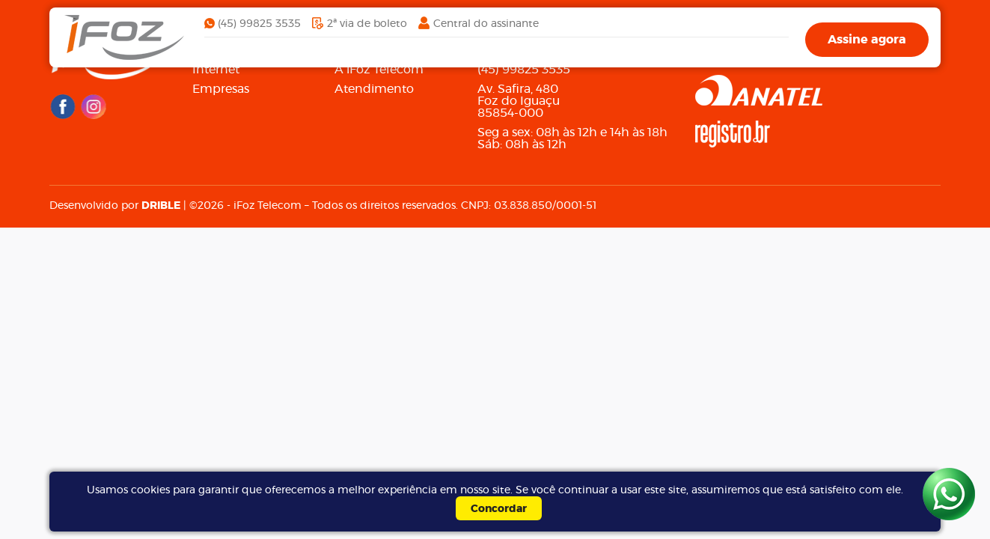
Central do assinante (486, 24)
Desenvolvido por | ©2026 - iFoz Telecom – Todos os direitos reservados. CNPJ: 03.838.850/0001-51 (322, 206)
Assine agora (867, 40)
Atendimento (374, 89)
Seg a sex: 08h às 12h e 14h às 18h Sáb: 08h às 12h (572, 138)
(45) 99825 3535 (259, 24)
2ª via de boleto (367, 24)
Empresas (220, 89)
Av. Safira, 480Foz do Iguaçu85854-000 (518, 101)
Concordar (499, 509)
